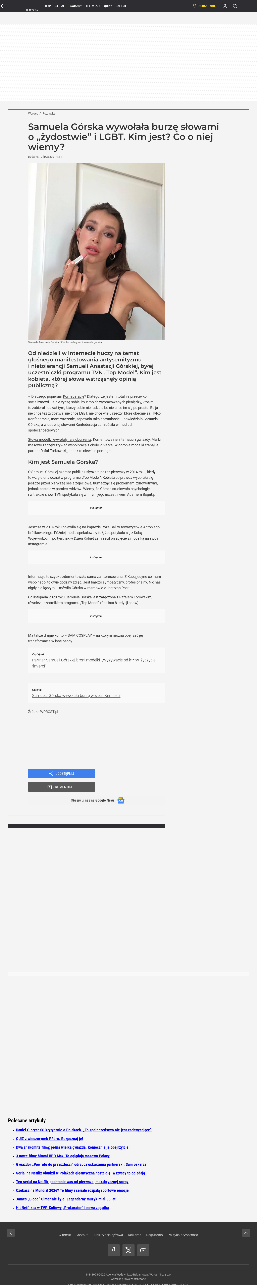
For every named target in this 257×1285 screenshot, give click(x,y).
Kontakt (82, 1223)
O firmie (65, 1223)
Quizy (108, 6)
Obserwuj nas (90, 788)
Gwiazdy (76, 6)
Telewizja (93, 6)
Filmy (48, 6)
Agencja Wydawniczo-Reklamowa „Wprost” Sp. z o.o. (138, 1262)
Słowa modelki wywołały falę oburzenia (59, 439)
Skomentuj (135, 774)
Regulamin (154, 1223)
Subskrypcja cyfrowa (108, 1223)
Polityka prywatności (183, 1223)
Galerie (121, 6)
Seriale (60, 6)
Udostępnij (64, 774)
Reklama (134, 1223)
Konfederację (73, 396)
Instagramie (37, 544)
